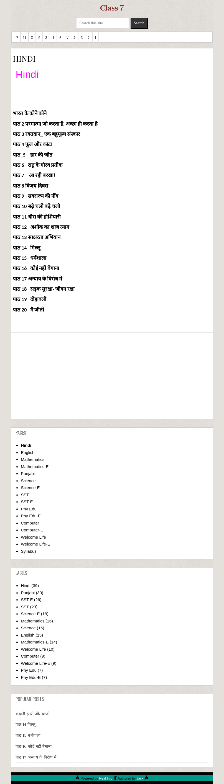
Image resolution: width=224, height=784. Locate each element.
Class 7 (112, 8)
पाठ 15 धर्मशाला (28, 735)
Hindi (26, 445)
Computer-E (32, 530)
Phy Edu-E (31, 515)
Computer (30, 523)
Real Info (105, 778)
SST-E (27, 501)
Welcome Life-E (35, 544)
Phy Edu (29, 509)
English (27, 452)
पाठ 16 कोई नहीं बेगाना (34, 746)
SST (25, 494)
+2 (16, 37)
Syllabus (29, 551)
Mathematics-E (35, 466)
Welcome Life (33, 537)
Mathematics (32, 459)
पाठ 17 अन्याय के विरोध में (36, 757)
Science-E (30, 487)
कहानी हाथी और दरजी (33, 714)
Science (28, 480)
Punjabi (28, 473)
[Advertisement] (112, 376)
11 (24, 37)
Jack (140, 778)
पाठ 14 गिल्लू (25, 724)
